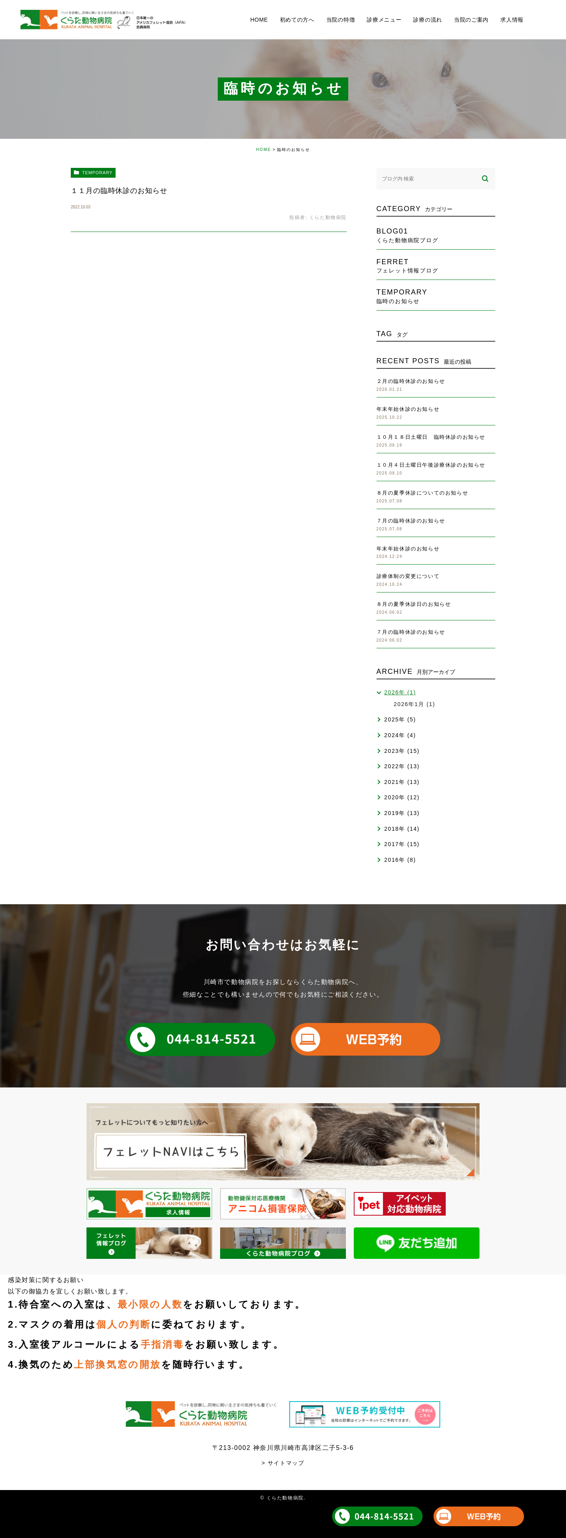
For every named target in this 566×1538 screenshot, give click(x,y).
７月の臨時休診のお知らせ (411, 521)
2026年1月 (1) (415, 704)
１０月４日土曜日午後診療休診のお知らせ (431, 465)
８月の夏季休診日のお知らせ (414, 604)
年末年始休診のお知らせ (408, 409)
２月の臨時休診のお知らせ (411, 381)
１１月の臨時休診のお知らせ (119, 191)
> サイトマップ (283, 1463)
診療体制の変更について (408, 576)
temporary (97, 172)
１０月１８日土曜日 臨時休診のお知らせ (431, 437)
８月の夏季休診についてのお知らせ (423, 493)
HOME (263, 149)
